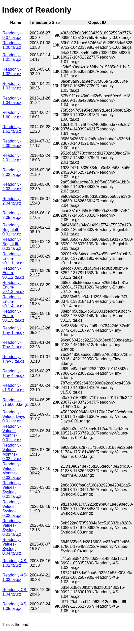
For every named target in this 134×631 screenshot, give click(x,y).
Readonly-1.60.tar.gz (12, 114)
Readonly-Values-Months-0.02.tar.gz (12, 452)
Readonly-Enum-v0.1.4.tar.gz (13, 301)
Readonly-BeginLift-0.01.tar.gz (12, 229)
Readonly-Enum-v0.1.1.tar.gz (13, 258)
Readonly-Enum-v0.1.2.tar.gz (13, 272)
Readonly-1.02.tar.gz (12, 71)
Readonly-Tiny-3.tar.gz (13, 359)
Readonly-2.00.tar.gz (12, 143)
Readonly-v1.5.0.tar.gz (13, 387)
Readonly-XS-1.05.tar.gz (15, 606)
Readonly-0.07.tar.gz (12, 35)
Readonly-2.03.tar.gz (12, 186)
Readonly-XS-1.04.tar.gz (15, 592)
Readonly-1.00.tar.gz (12, 45)
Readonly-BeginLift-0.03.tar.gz (12, 244)
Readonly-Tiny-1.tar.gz (13, 330)
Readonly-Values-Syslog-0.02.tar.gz (12, 509)
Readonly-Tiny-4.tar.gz (13, 373)
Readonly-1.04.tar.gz (12, 100)
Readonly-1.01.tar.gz (12, 57)
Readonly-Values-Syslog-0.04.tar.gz (12, 546)
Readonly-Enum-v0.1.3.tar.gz (13, 287)
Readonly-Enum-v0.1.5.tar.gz (13, 315)
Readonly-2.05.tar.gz (12, 215)
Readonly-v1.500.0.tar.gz (16, 402)
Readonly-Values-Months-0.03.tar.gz (12, 471)
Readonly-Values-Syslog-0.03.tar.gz (12, 528)
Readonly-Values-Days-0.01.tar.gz (14, 416)
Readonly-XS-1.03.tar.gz (15, 577)
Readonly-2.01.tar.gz (12, 157)
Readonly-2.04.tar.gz (12, 201)
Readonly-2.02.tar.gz (12, 172)
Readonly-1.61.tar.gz (12, 129)
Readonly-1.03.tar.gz (12, 85)
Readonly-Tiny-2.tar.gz (13, 344)
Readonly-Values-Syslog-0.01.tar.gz (12, 490)
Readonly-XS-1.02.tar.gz (15, 563)
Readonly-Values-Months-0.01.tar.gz (12, 433)
